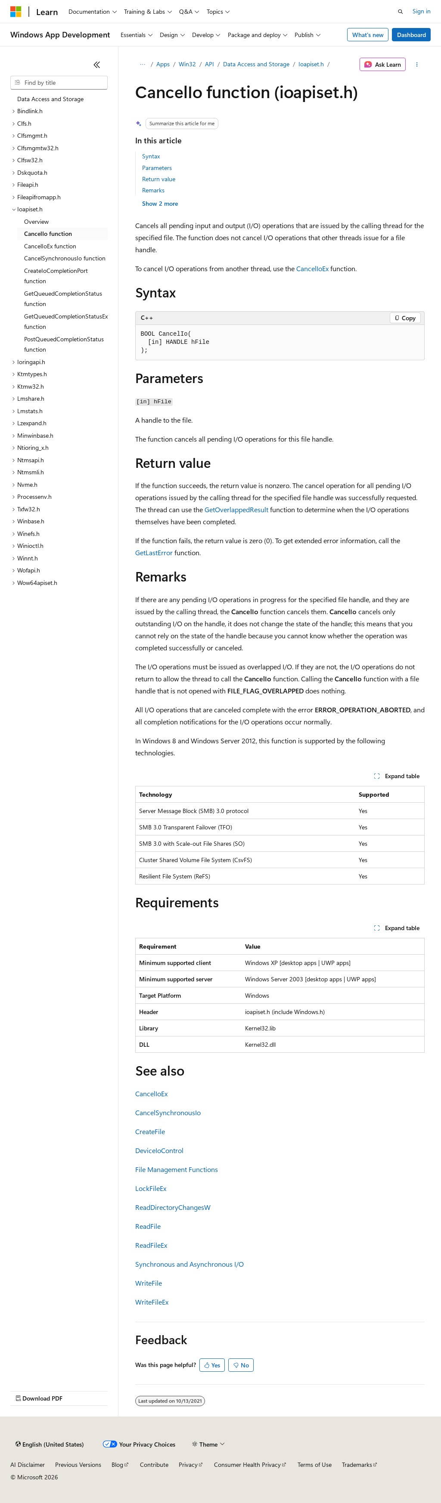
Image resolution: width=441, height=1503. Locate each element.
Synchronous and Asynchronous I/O (189, 1263)
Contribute (154, 1464)
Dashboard (411, 35)
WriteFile (148, 1282)
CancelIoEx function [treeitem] (50, 246)
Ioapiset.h (311, 64)
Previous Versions (78, 1464)
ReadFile (148, 1226)
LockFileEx (150, 1188)
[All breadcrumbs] (142, 64)
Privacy (188, 1464)
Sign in (422, 11)
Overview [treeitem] (36, 221)
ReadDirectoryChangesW (173, 1207)
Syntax (151, 156)
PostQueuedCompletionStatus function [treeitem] (64, 344)
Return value (158, 179)
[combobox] (59, 83)
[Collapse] (97, 64)
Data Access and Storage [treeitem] (50, 99)
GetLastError (154, 552)
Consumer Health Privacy (247, 1464)
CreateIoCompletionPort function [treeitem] (56, 275)
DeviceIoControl (159, 1150)
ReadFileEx (151, 1244)
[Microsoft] (16, 11)
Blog (117, 1464)
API (209, 64)
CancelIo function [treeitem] (48, 233)
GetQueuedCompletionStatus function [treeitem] (63, 298)
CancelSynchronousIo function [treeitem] (65, 258)
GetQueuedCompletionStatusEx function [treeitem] (66, 321)
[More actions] (416, 64)
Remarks (153, 190)
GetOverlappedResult (236, 509)
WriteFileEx (151, 1301)
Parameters (157, 168)
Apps (163, 64)
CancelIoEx (312, 268)
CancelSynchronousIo (168, 1112)
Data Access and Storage (256, 64)
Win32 (187, 64)
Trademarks (357, 1464)
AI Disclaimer (27, 1464)
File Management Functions (176, 1169)
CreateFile (150, 1131)
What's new (368, 35)
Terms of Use (315, 1464)
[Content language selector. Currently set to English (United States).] (49, 1444)
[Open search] (400, 11)
